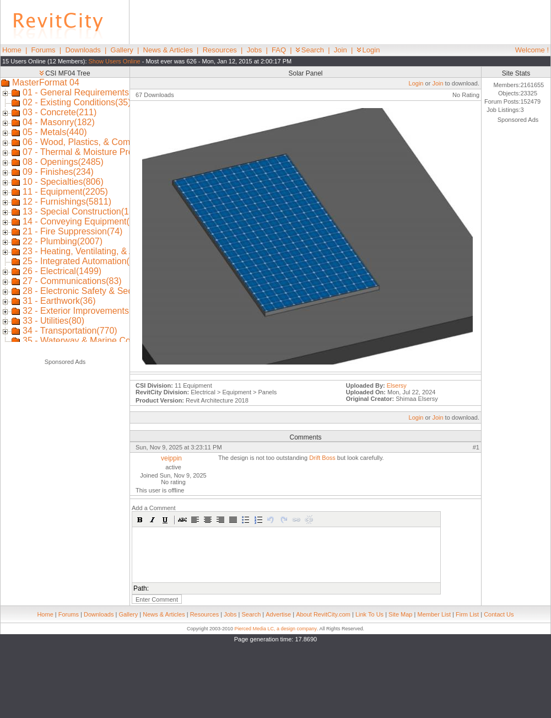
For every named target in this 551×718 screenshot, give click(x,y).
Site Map (400, 614)
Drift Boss (322, 457)
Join (340, 50)
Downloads (82, 50)
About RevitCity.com (323, 614)
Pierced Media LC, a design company (275, 628)
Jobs (254, 50)
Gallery (122, 50)
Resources (220, 50)
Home (11, 50)
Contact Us (499, 614)
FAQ (279, 50)
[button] (140, 519)
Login (368, 50)
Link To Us (369, 614)
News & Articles (168, 50)
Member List (434, 614)
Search (310, 50)
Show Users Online (115, 61)
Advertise (278, 614)
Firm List (467, 614)
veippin (171, 458)
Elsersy (397, 385)
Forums (43, 50)
